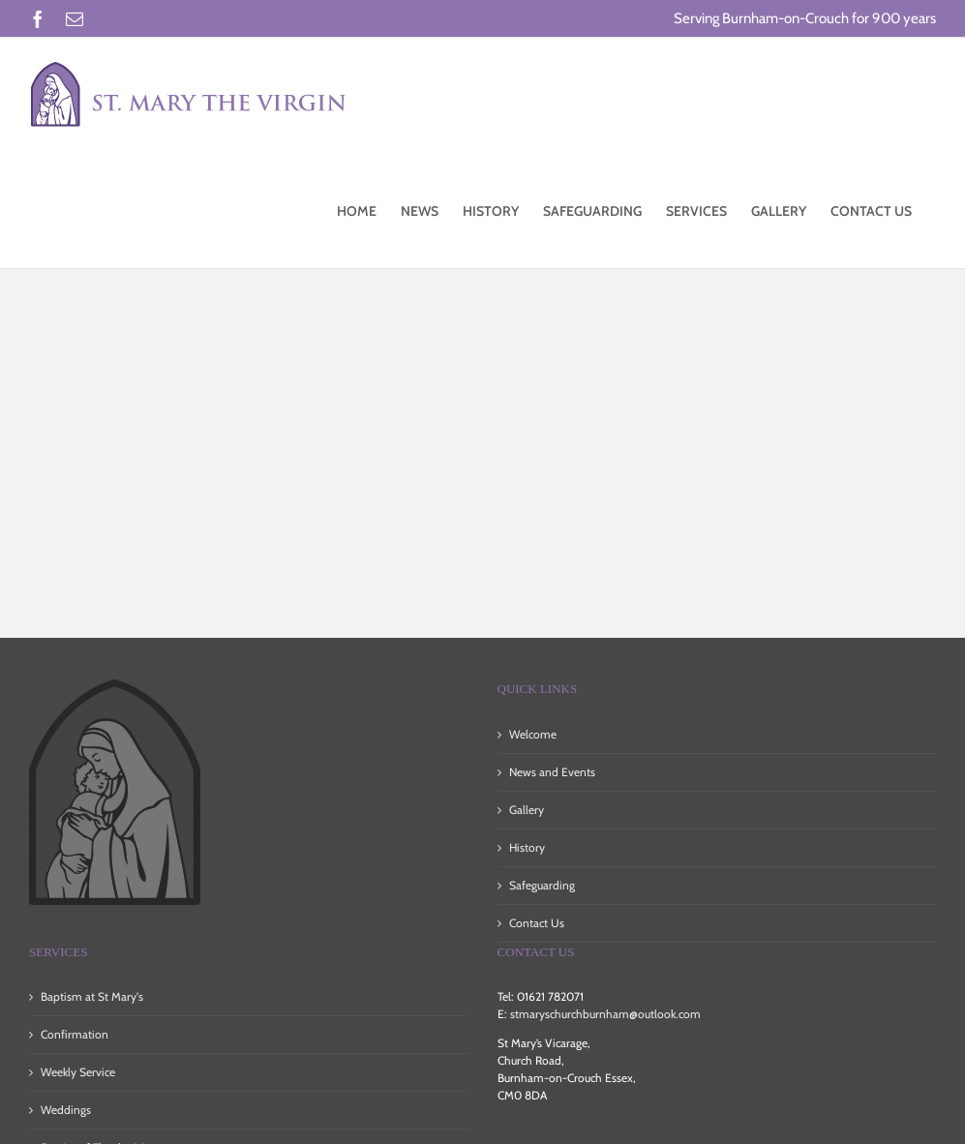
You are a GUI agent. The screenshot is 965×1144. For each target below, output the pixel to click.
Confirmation (74, 1034)
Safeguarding (542, 885)
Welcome (533, 734)
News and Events (552, 772)
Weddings (66, 1109)
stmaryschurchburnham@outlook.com (605, 1014)
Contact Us (536, 923)
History (527, 847)
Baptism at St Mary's (92, 996)
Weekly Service (78, 1072)
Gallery (526, 809)
